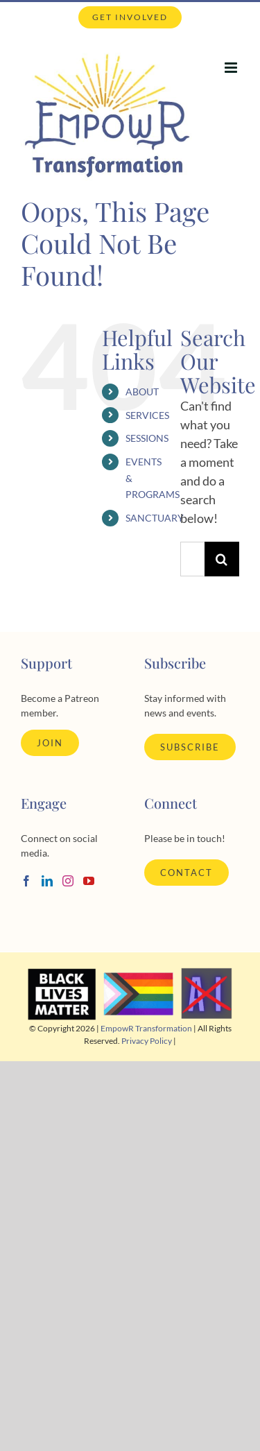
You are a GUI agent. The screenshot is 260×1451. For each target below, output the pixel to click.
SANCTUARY (154, 518)
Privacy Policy (146, 1041)
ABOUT (142, 391)
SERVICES (147, 415)
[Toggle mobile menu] (232, 67)
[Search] (222, 559)
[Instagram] (67, 880)
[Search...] (192, 559)
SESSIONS (146, 438)
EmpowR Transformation (146, 1028)
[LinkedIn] (47, 880)
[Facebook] (26, 880)
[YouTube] (88, 880)
